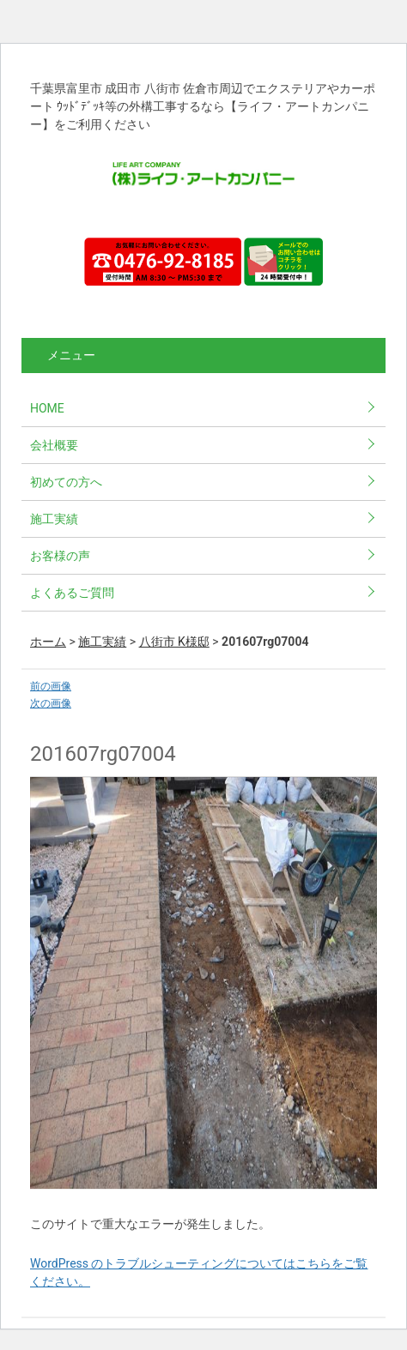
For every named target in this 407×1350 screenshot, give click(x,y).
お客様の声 (60, 556)
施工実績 (54, 519)
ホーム (48, 641)
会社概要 (54, 445)
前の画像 (50, 686)
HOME (47, 408)
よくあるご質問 (72, 593)
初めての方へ (66, 482)
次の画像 (50, 703)
